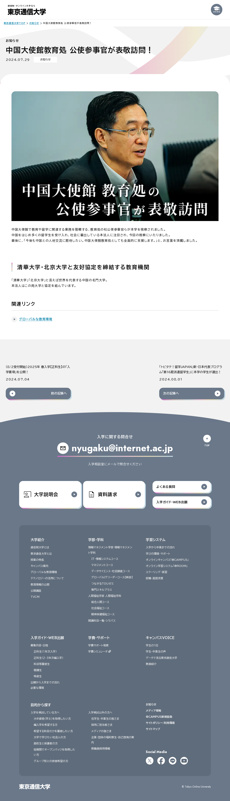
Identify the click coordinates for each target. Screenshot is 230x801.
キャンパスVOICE (160, 637)
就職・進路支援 (154, 578)
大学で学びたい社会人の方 (50, 737)
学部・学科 (96, 539)
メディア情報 (153, 710)
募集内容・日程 (39, 645)
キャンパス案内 (39, 566)
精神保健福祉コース (103, 614)
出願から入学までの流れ (45, 682)
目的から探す (41, 705)
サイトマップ (153, 729)
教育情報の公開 (40, 584)
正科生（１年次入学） (45, 651)
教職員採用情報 (100, 748)
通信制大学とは (40, 547)
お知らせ (151, 704)
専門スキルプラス (101, 589)
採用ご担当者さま (102, 725)
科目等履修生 (42, 664)
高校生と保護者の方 (46, 743)
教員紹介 (151, 664)
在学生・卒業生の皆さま (105, 719)
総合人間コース (100, 602)
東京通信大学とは (41, 553)
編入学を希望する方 (45, 725)
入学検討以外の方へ (100, 712)
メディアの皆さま (101, 731)
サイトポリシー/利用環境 (160, 723)
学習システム (155, 539)
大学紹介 (37, 539)
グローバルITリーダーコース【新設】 (112, 577)
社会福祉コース (100, 608)
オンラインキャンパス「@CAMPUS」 (167, 559)
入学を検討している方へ (45, 712)
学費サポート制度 (98, 645)
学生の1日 (152, 645)
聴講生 (38, 670)
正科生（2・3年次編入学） (48, 658)
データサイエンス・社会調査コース (110, 571)
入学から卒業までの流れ (160, 547)
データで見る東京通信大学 (161, 658)
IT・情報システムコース (104, 559)
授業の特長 (37, 559)
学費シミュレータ (99, 651)
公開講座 (36, 590)
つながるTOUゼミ (102, 583)
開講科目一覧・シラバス (102, 620)
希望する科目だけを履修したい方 (53, 731)
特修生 (38, 676)
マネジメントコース (102, 565)
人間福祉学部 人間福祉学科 (104, 596)
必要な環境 (37, 687)
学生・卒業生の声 (156, 651)
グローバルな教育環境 (44, 572)
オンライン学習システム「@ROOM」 (166, 566)
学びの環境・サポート (158, 553)
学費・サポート (99, 637)
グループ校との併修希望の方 (51, 761)
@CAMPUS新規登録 (159, 717)
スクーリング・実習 (156, 572)
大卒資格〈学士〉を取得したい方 (52, 719)
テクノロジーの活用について (47, 578)
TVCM (35, 597)
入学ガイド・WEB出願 (47, 637)
